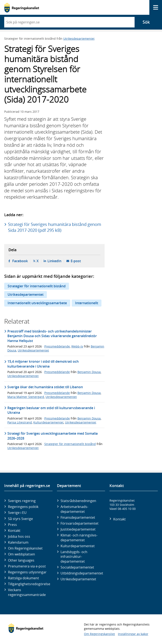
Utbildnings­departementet (82, 573)
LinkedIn (54, 261)
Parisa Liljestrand (19, 422)
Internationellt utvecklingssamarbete (37, 303)
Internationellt (86, 303)
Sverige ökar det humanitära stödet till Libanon (45, 387)
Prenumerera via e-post (27, 566)
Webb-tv (77, 346)
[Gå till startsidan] (22, 7)
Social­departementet (77, 567)
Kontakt (14, 530)
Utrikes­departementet (78, 579)
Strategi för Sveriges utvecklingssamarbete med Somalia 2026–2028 (52, 435)
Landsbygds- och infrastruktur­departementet (74, 557)
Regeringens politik (23, 506)
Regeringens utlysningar (27, 572)
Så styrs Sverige (20, 518)
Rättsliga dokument (23, 578)
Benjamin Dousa (89, 372)
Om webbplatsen (21, 554)
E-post (76, 261)
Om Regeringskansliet (25, 548)
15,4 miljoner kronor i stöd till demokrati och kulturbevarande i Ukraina (43, 363)
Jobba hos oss (19, 536)
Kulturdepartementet (48, 422)
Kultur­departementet (78, 546)
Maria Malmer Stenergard (25, 397)
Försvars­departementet (80, 523)
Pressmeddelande (57, 346)
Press (12, 524)
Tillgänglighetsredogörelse (29, 584)
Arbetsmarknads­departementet (74, 509)
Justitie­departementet (78, 529)
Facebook (20, 261)
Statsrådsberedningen (78, 500)
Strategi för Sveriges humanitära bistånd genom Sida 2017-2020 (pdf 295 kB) (54, 227)
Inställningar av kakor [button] (133, 634)
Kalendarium (18, 542)
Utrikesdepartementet (78, 39)
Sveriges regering (22, 500)
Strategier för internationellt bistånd (37, 286)
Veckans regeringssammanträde (27, 592)
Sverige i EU (17, 512)
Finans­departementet (78, 517)
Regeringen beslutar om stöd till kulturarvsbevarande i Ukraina (51, 410)
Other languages (21, 560)
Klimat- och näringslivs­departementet (79, 537)
